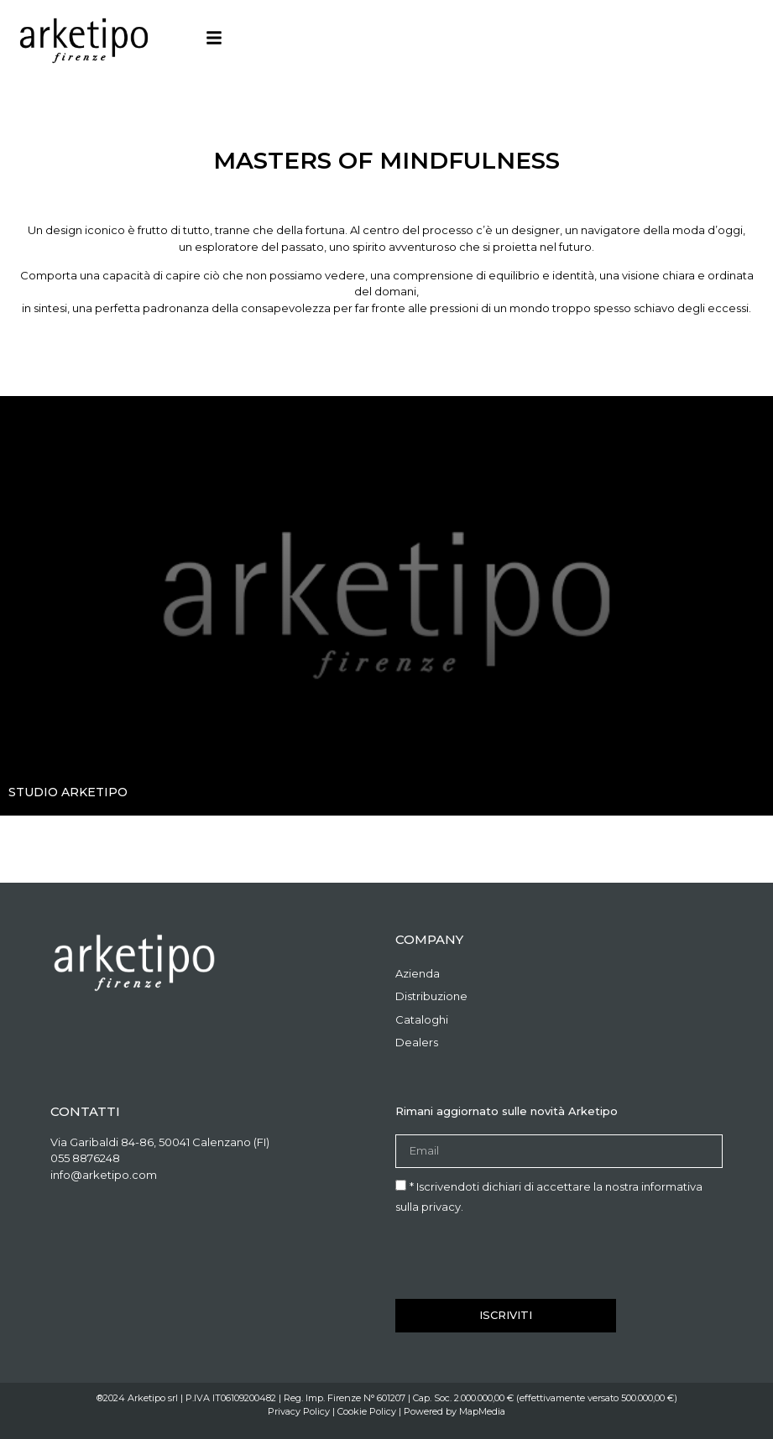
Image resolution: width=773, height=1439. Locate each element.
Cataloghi (421, 1019)
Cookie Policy (366, 1411)
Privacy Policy (299, 1411)
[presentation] (522, 1257)
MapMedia (482, 1411)
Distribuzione (431, 996)
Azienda (417, 973)
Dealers (416, 1042)
